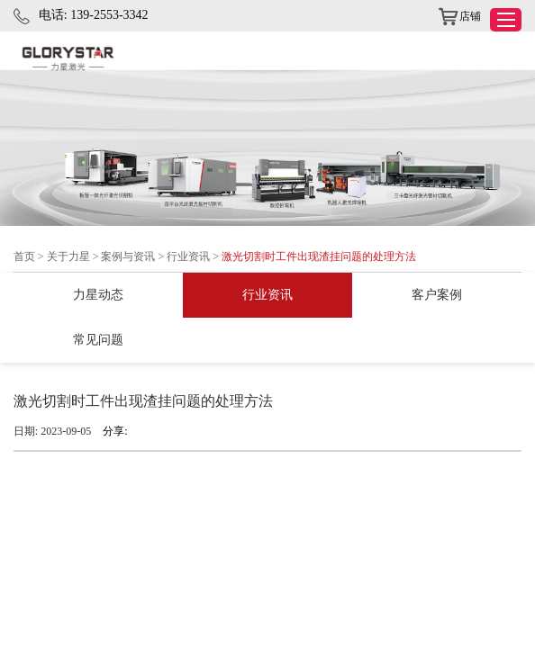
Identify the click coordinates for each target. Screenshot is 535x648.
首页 (24, 256)
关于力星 (68, 256)
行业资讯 (188, 256)
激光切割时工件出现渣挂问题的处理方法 (319, 256)
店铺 (460, 17)
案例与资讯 (128, 256)
